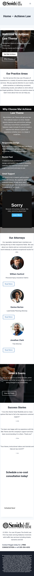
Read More (9, 284)
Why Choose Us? (10, 59)
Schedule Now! (9, 508)
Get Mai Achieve (10, 54)
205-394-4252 (24, 547)
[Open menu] (30, 3)
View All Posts (9, 393)
